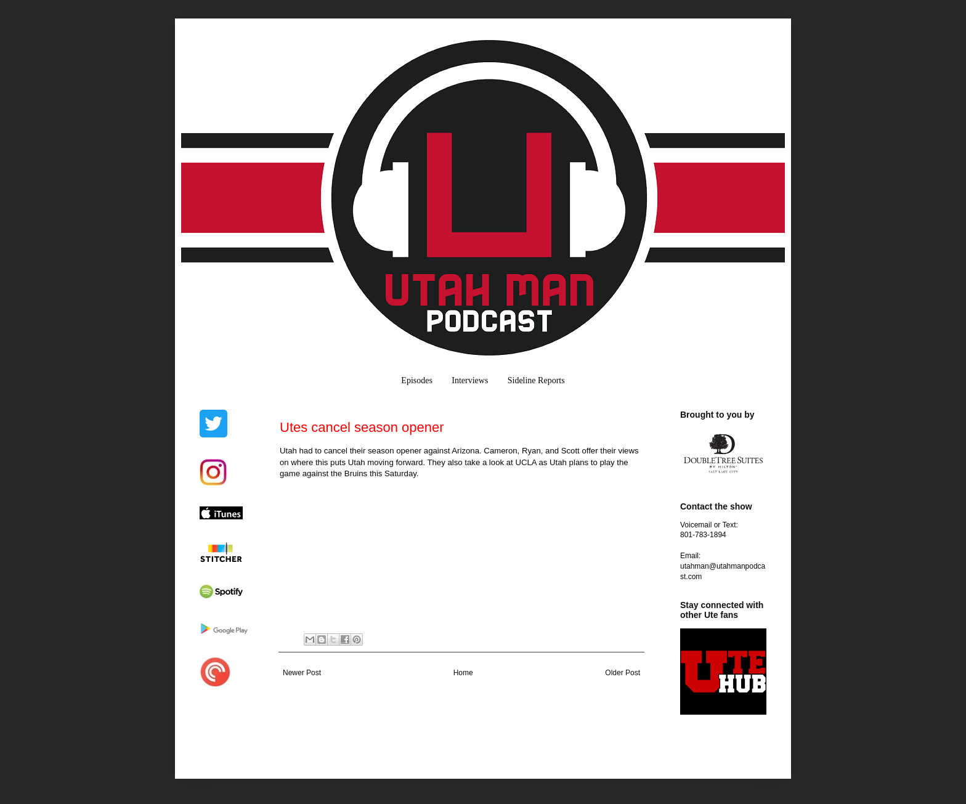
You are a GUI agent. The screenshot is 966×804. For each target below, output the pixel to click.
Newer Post (302, 672)
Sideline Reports (536, 380)
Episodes (416, 380)
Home (463, 672)
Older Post (622, 672)
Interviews (470, 380)
